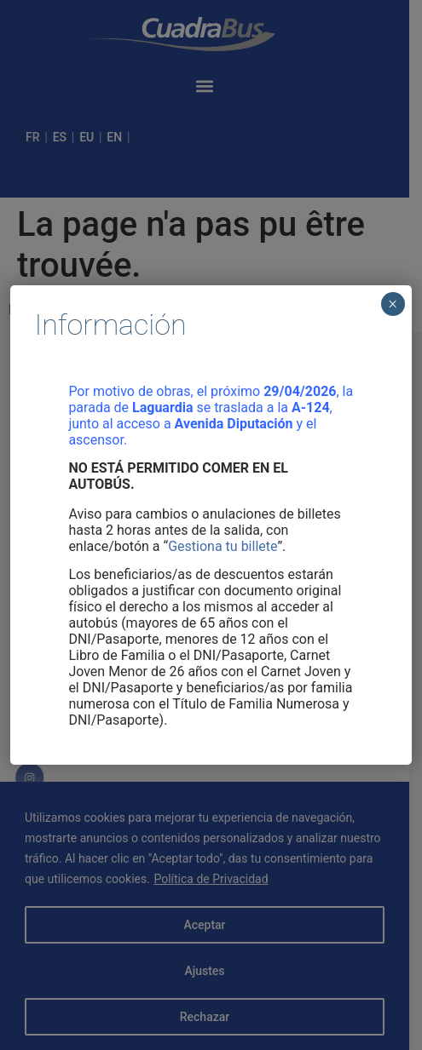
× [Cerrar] (392, 304)
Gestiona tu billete (222, 546)
